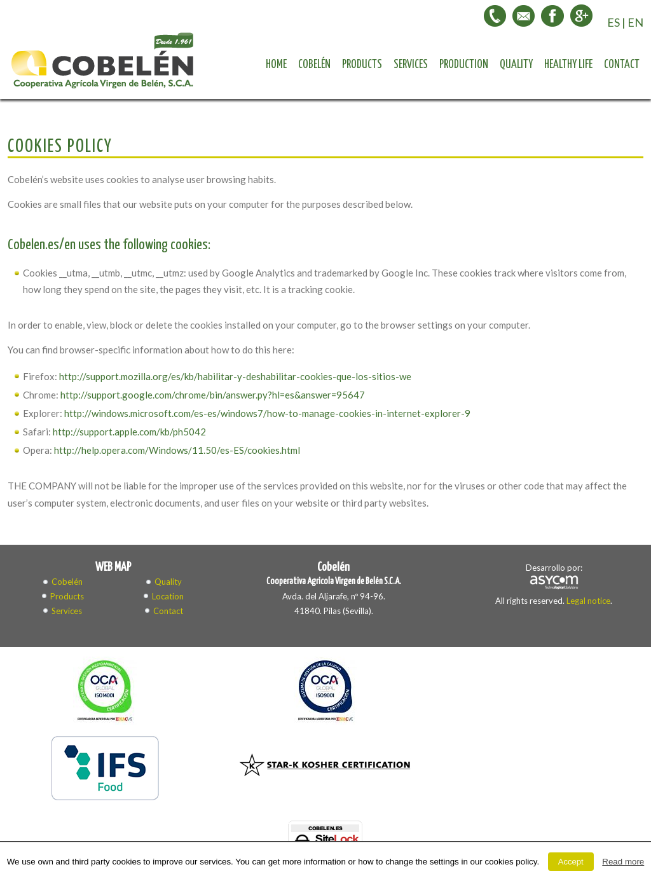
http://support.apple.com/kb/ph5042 (129, 431)
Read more (623, 861)
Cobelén (314, 65)
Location (168, 596)
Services (411, 65)
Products (362, 65)
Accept (571, 861)
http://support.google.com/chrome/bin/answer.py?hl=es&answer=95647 (212, 394)
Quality (516, 65)
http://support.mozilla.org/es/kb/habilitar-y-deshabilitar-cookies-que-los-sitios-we (235, 376)
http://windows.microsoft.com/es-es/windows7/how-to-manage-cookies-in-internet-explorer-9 (267, 413)
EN (635, 22)
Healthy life (568, 65)
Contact (622, 65)
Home (276, 65)
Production (463, 65)
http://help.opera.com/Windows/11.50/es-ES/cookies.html (177, 450)
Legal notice (588, 601)
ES (613, 22)
